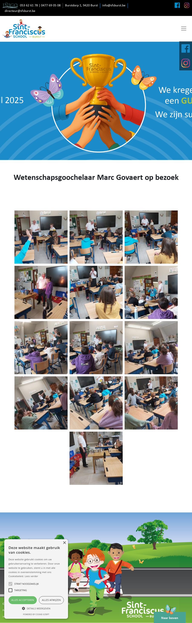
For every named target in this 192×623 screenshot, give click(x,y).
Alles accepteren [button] (22, 600)
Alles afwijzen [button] (51, 600)
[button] (36, 608)
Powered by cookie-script (36, 614)
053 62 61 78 (29, 5)
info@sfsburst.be (113, 5)
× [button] (64, 543)
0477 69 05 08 (51, 5)
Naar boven (169, 616)
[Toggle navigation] (183, 28)
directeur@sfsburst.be (20, 11)
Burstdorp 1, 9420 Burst (81, 5)
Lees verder (31, 576)
